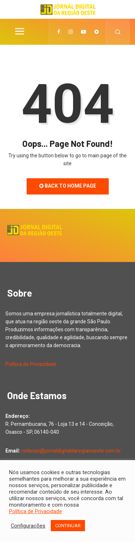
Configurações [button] (28, 526)
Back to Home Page (67, 186)
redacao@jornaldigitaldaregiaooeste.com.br (71, 451)
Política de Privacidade (31, 364)
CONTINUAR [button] (68, 525)
